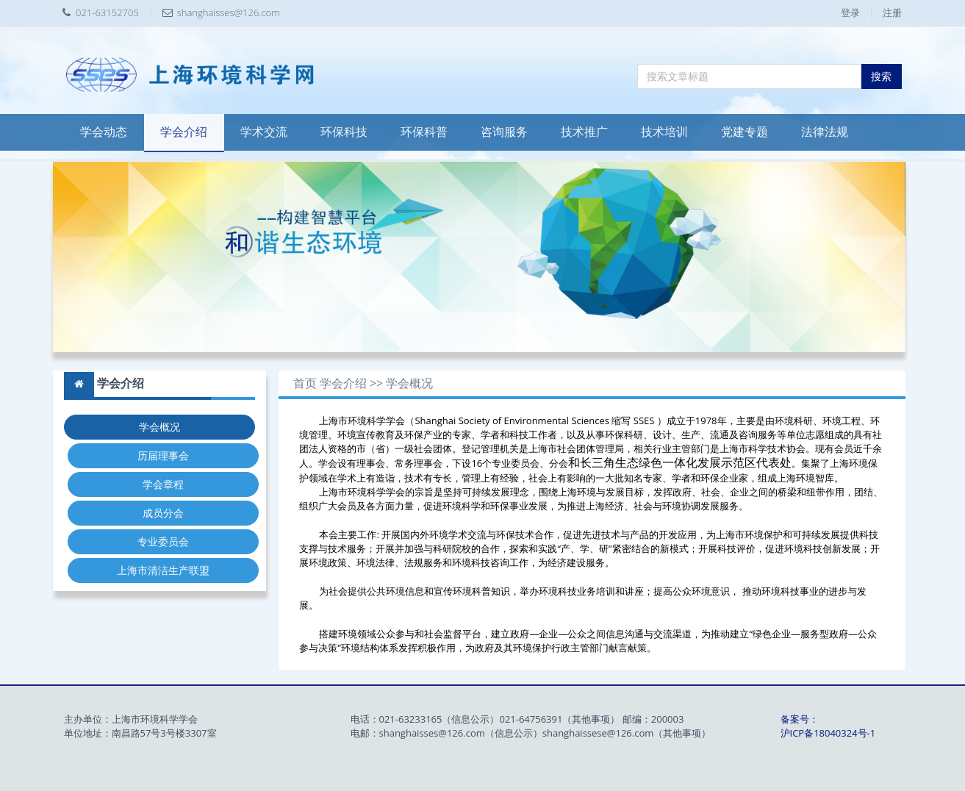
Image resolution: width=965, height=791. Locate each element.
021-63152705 (107, 12)
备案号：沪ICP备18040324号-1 (828, 726)
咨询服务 (504, 132)
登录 (850, 12)
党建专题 (744, 132)
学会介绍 (183, 132)
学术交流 (263, 132)
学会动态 (103, 132)
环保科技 (343, 132)
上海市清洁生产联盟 (163, 570)
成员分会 (163, 513)
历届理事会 (163, 455)
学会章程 (163, 484)
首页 (305, 383)
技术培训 (664, 132)
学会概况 (159, 427)
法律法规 (824, 132)
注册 (892, 12)
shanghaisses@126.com (228, 12)
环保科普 (424, 132)
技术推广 (584, 132)
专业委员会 (163, 541)
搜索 (881, 76)
